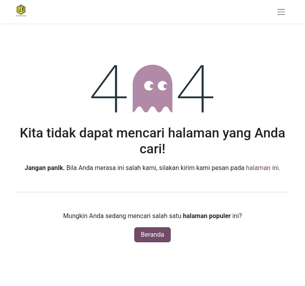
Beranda (152, 234)
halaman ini (262, 168)
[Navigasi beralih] (281, 11)
